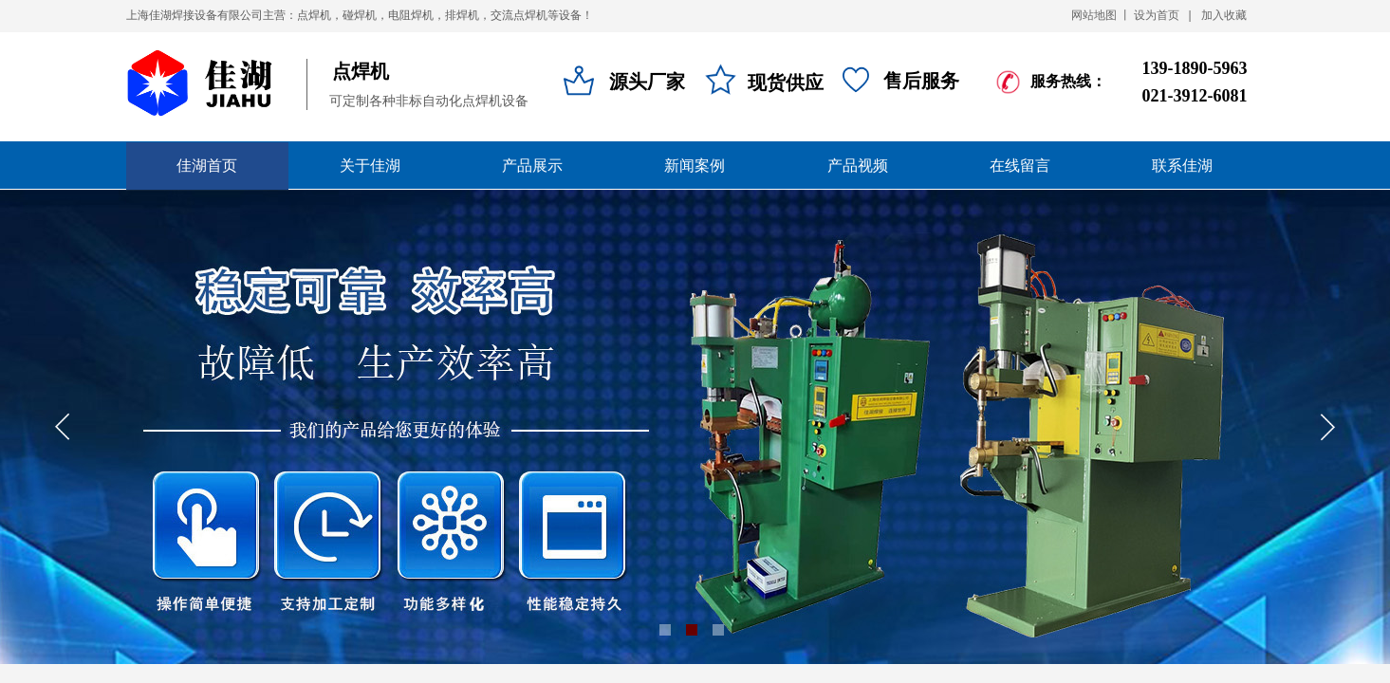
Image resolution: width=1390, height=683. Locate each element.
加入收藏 (1224, 15)
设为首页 (1156, 15)
